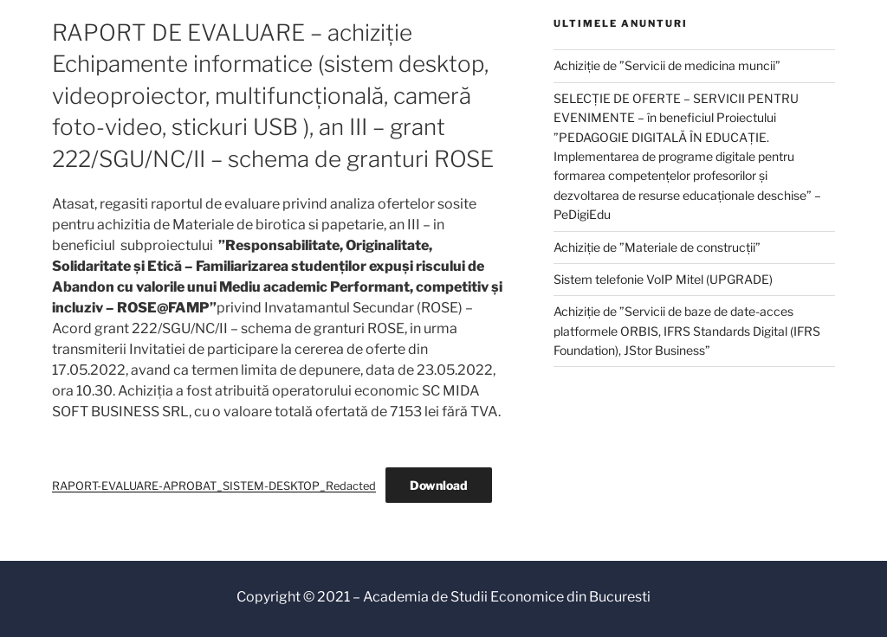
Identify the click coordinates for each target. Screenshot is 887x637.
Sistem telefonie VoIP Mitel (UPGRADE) (663, 279)
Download (439, 485)
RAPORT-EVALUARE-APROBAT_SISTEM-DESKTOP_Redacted (214, 485)
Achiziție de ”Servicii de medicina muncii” (667, 65)
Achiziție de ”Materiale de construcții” (657, 247)
